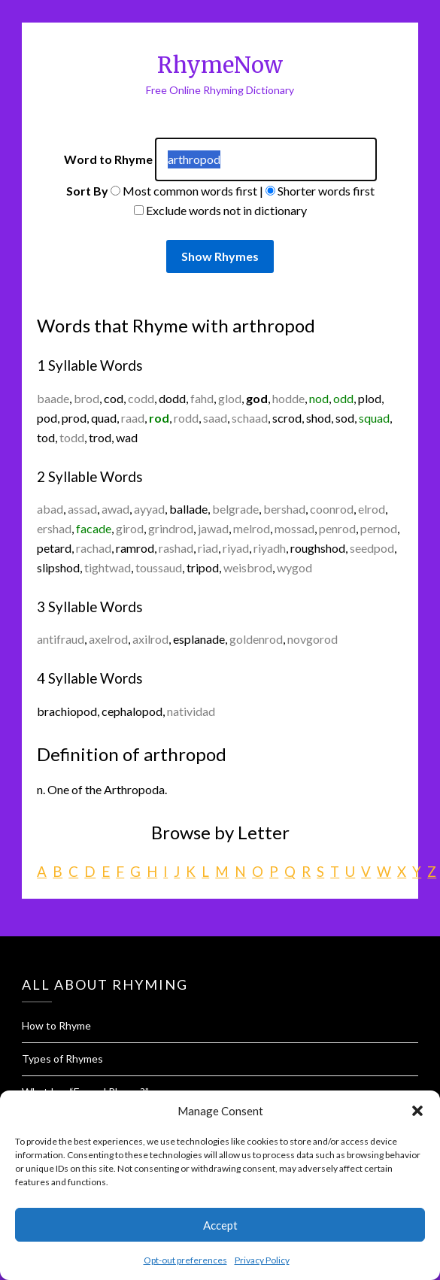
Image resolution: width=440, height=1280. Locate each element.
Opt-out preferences (185, 1260)
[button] (417, 1110)
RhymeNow (220, 65)
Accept (220, 1225)
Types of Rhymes (62, 1058)
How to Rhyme (56, 1025)
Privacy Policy (262, 1260)
